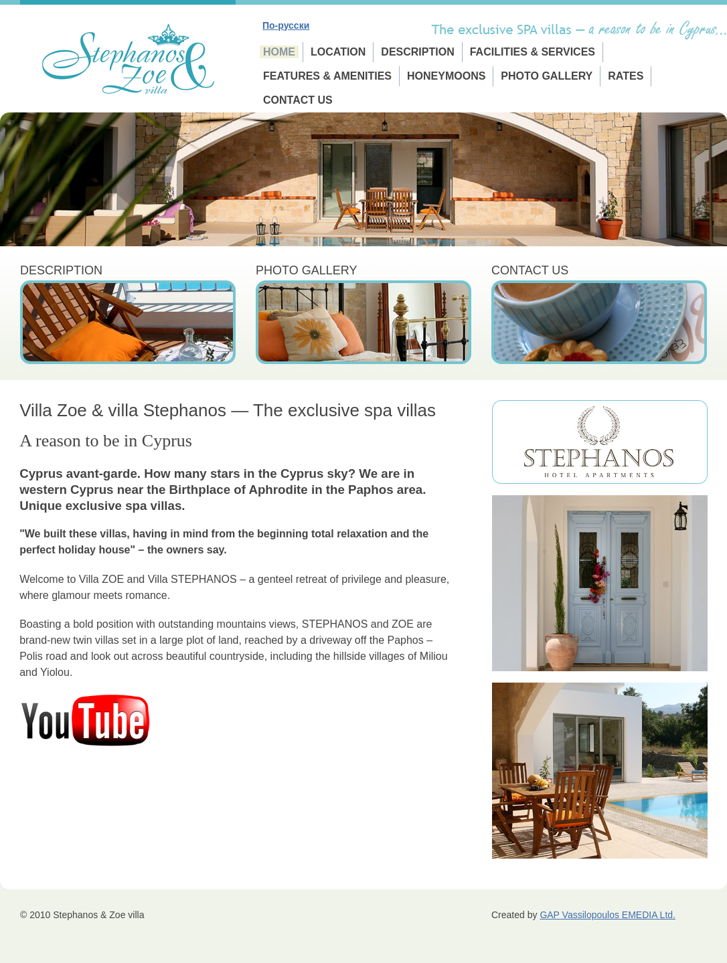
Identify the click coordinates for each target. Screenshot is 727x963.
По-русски (285, 25)
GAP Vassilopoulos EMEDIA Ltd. (607, 914)
